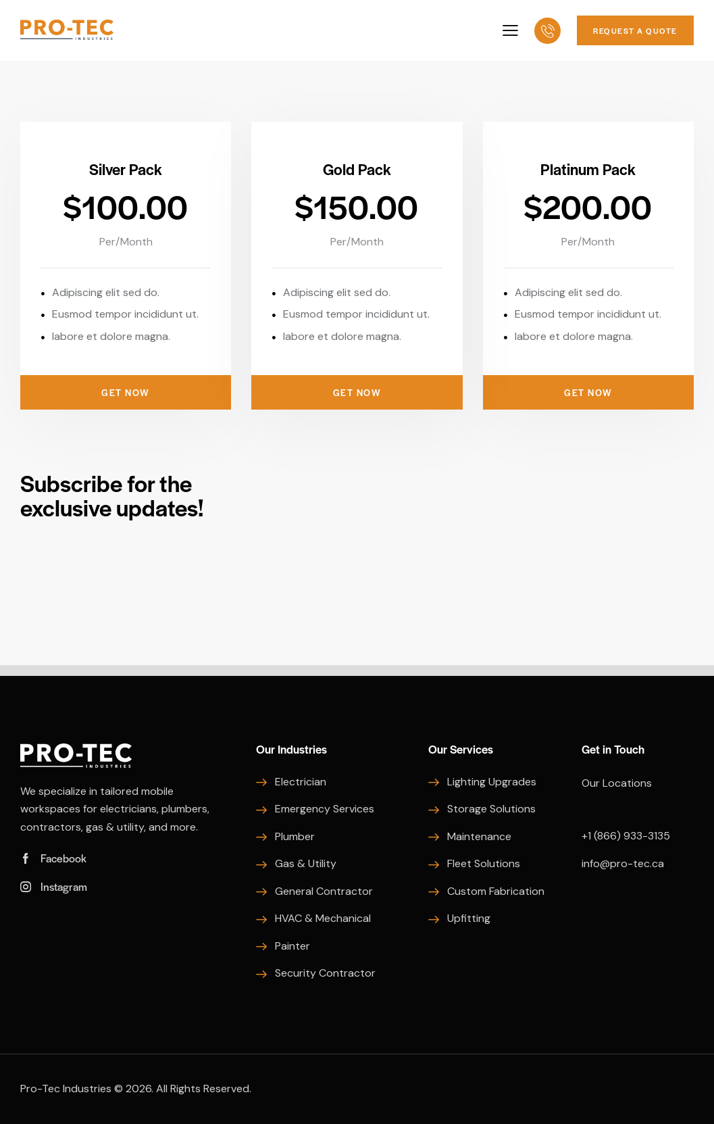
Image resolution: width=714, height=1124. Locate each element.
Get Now (125, 392)
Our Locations (617, 783)
